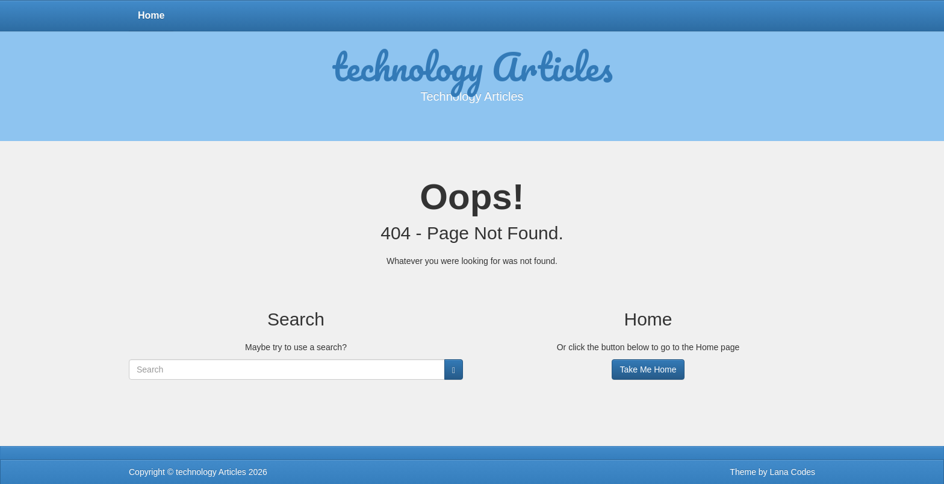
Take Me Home (648, 369)
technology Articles (472, 66)
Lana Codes (792, 472)
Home (151, 15)
